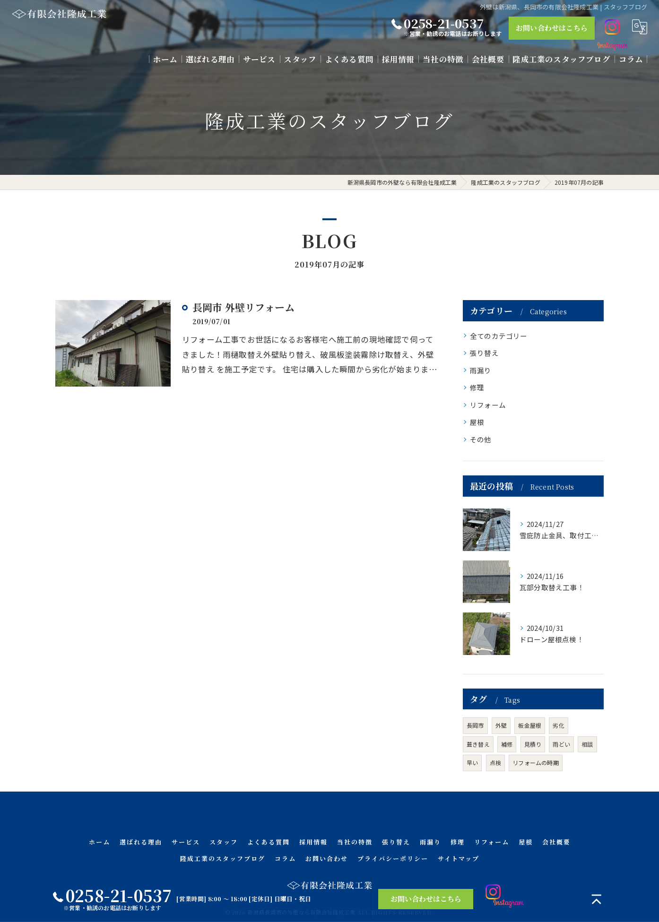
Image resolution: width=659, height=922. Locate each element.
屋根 (477, 422)
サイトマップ (458, 858)
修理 (477, 387)
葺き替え (478, 744)
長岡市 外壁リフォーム (243, 307)
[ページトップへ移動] (596, 899)
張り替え (484, 353)
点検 (495, 762)
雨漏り (481, 370)
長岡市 (475, 725)
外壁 (501, 725)
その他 (481, 439)
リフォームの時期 (535, 762)
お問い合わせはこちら (552, 28)
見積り (533, 744)
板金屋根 (529, 725)
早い (472, 762)
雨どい (561, 744)
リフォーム (488, 405)
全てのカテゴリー (499, 336)
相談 (587, 744)
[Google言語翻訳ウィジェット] (639, 27)
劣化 (558, 725)
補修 (506, 744)
